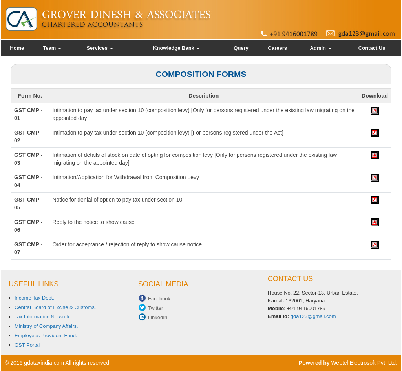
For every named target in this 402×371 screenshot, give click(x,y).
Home (17, 48)
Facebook (159, 299)
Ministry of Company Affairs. (46, 326)
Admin (320, 48)
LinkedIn (157, 317)
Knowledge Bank (176, 48)
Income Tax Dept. (34, 298)
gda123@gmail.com (313, 316)
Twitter (155, 308)
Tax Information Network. (43, 317)
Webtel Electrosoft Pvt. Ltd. (364, 363)
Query (241, 48)
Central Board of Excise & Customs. (55, 307)
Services (99, 48)
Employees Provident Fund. (46, 335)
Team (52, 48)
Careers (277, 48)
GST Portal (27, 345)
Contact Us (372, 48)
